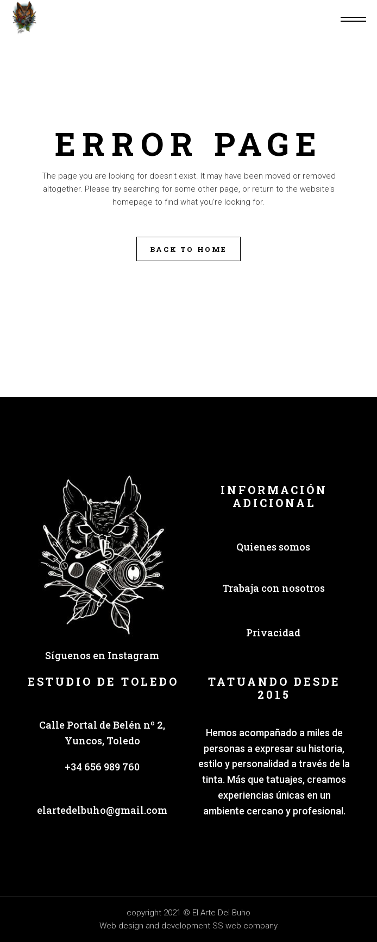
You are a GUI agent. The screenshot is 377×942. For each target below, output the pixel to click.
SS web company (245, 926)
